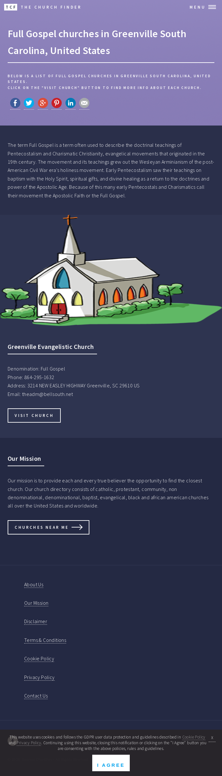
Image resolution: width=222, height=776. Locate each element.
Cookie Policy (39, 658)
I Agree (111, 765)
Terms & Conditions (45, 640)
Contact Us (36, 695)
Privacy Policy (39, 677)
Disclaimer (35, 621)
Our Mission (36, 603)
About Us (33, 584)
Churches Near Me (42, 527)
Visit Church (34, 415)
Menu (198, 7)
